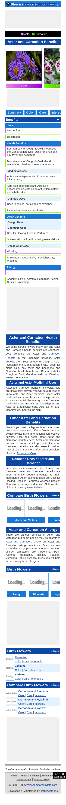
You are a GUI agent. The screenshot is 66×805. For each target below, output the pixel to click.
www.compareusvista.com (42, 784)
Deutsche (45, 769)
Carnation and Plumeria (33, 691)
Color (30, 112)
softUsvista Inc (49, 790)
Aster (24, 85)
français (33, 769)
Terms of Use (24, 779)
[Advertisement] (33, 19)
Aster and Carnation (18, 541)
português (21, 769)
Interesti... (37, 661)
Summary (14, 112)
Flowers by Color (35, 4)
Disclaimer (48, 775)
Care (42, 112)
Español (9, 769)
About (24, 775)
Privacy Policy (41, 779)
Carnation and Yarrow (32, 707)
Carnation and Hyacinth (33, 699)
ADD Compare (59, 775)
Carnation (21, 657)
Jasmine (20, 665)
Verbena (20, 674)
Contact (34, 775)
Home (14, 775)
